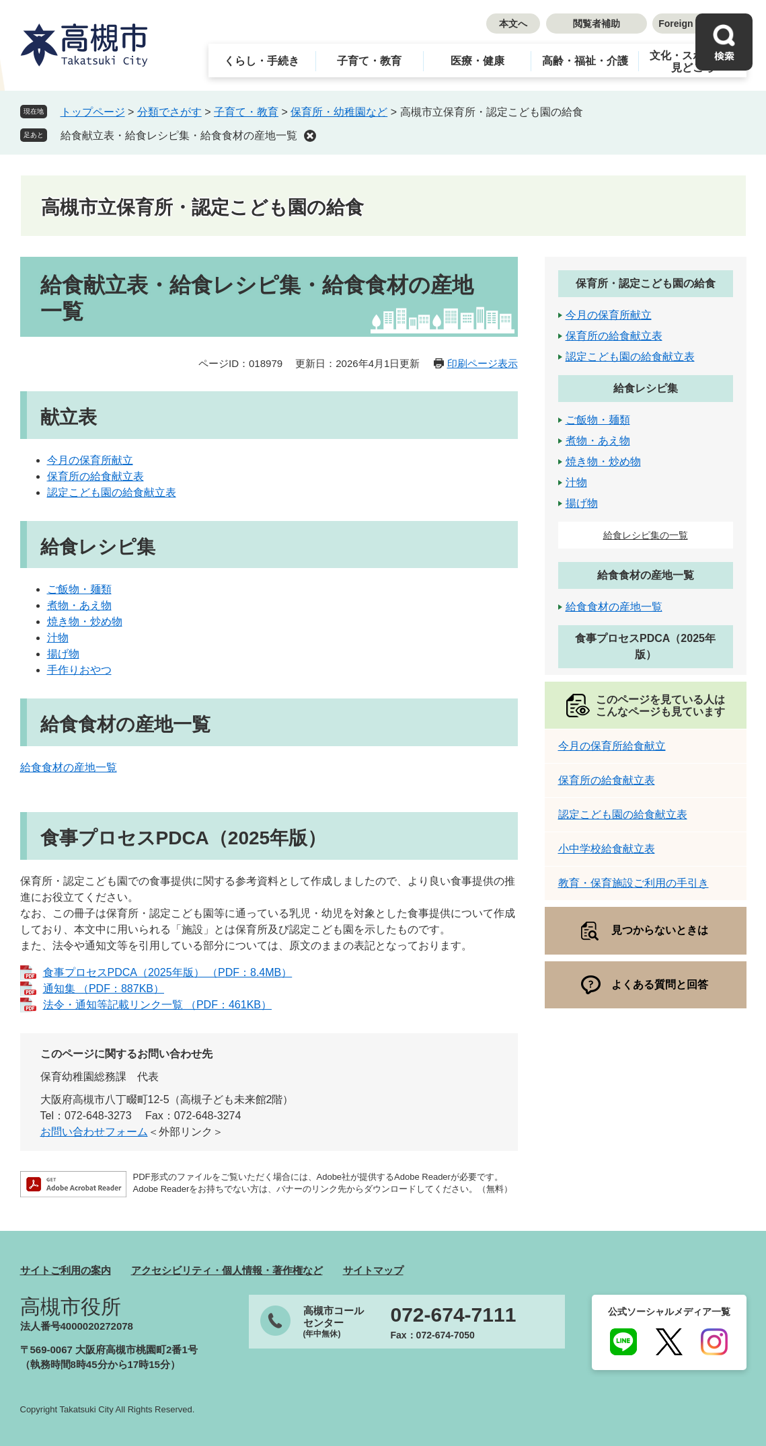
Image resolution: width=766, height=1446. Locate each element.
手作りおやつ (79, 670)
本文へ (513, 23)
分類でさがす (169, 112)
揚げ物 (63, 653)
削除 (310, 136)
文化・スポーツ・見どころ (693, 61)
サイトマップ (373, 1270)
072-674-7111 (453, 1315)
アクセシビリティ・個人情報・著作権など (227, 1270)
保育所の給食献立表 (95, 476)
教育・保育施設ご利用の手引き (633, 883)
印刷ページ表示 (482, 363)
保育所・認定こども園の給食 (646, 283)
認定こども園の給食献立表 (111, 492)
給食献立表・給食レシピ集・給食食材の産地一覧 (179, 135)
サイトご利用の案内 (65, 1270)
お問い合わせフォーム (94, 1131)
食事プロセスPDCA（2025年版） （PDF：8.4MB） (168, 972)
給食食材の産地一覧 (68, 767)
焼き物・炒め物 (84, 621)
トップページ (93, 112)
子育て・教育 (369, 61)
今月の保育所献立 (90, 460)
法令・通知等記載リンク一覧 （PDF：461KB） (157, 1004)
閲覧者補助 (596, 23)
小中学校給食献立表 (606, 848)
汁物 (58, 637)
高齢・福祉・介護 (585, 61)
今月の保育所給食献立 (612, 746)
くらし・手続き (261, 61)
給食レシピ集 (645, 388)
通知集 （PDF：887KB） (103, 988)
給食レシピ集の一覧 (645, 535)
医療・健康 (477, 61)
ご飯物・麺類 (79, 589)
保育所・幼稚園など (339, 112)
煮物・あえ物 (79, 605)
